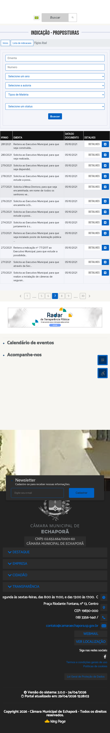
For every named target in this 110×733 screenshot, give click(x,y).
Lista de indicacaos (22, 43)
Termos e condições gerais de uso (86, 662)
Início (5, 43)
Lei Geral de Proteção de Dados (86, 676)
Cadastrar (81, 492)
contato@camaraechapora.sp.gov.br (72, 626)
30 (82, 296)
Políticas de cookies (95, 666)
